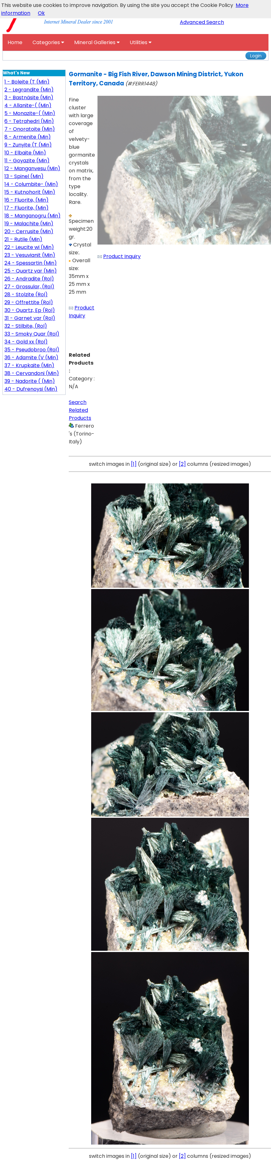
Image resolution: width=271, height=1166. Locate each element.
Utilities (140, 42)
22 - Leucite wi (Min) (29, 247)
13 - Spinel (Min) (24, 176)
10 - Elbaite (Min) (25, 152)
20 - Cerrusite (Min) (28, 231)
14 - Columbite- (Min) (31, 184)
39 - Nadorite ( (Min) (29, 381)
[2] (182, 464)
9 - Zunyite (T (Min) (28, 144)
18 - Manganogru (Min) (32, 215)
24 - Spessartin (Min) (30, 263)
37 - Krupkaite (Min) (29, 365)
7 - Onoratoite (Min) (29, 129)
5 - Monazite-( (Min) (29, 113)
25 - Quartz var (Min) (30, 270)
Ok (41, 13)
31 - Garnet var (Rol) (29, 318)
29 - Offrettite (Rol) (28, 302)
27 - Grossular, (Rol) (29, 286)
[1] (134, 464)
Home (15, 42)
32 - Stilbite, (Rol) (25, 326)
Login (256, 56)
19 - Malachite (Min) (28, 223)
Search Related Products (80, 410)
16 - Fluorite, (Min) (26, 200)
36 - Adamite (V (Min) (31, 357)
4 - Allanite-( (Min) (27, 105)
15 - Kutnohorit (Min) (29, 192)
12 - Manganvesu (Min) (32, 168)
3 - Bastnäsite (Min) (28, 97)
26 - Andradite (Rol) (29, 278)
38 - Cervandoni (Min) (31, 373)
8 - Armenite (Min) (27, 137)
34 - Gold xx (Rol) (26, 341)
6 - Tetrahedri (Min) (29, 121)
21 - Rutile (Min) (23, 239)
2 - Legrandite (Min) (29, 89)
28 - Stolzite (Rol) (26, 294)
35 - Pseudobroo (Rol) (31, 349)
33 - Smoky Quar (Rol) (31, 334)
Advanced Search (202, 22)
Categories (48, 42)
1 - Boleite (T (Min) (27, 81)
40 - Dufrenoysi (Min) (30, 389)
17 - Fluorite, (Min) (26, 207)
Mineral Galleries (97, 42)
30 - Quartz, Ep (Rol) (29, 310)
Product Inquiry (122, 256)
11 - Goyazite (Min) (27, 160)
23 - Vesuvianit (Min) (29, 255)
